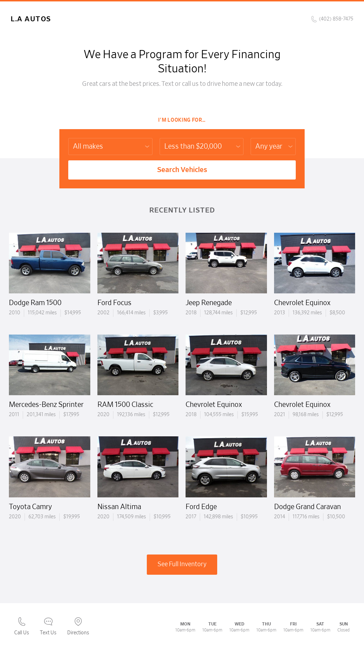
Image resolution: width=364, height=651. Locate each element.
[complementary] (342, 629)
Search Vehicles (182, 169)
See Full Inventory (182, 564)
